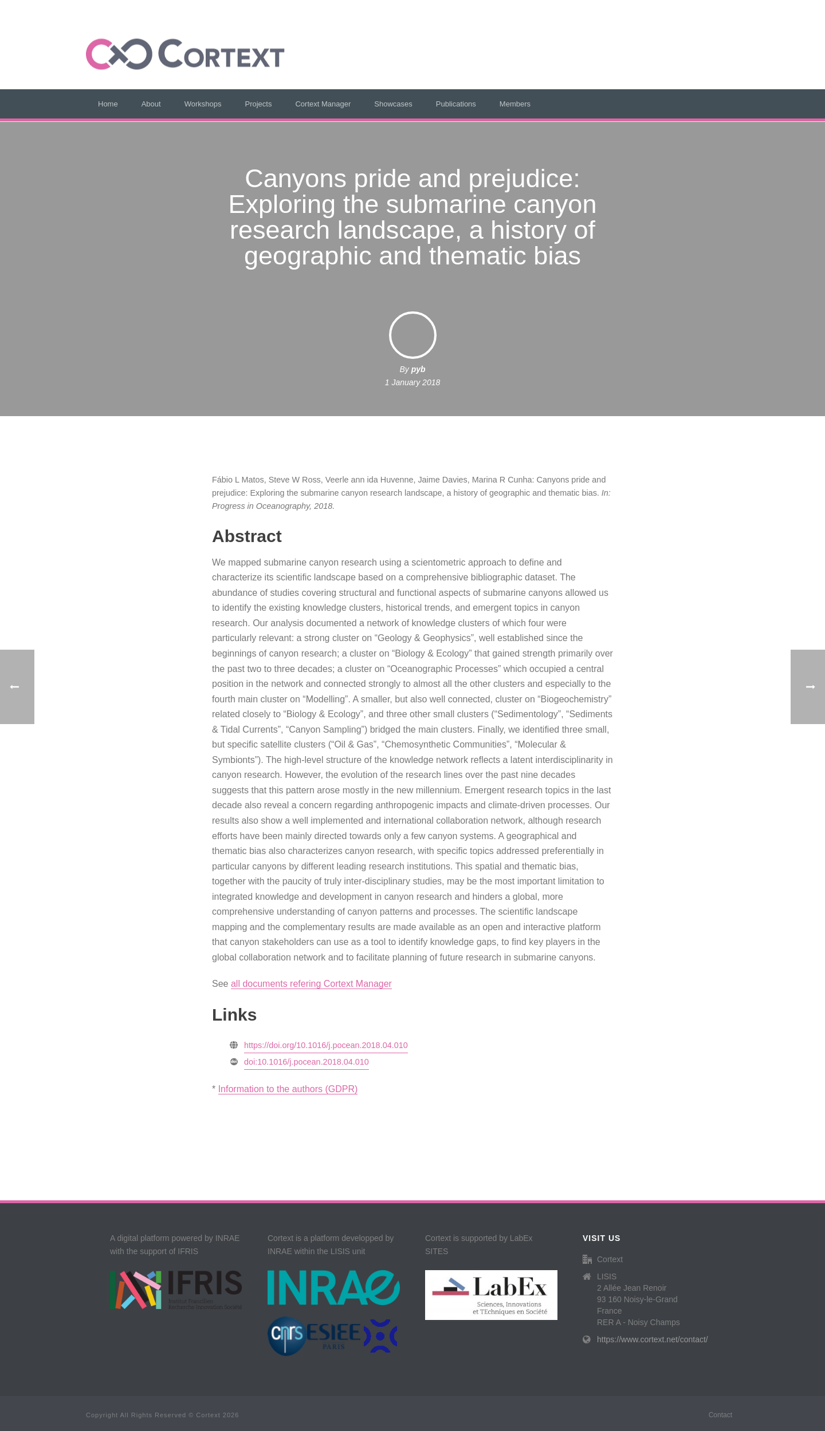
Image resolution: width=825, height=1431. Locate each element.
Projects (258, 104)
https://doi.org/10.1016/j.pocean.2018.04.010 (326, 1045)
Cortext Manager (323, 104)
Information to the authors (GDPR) (288, 1089)
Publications (456, 104)
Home (108, 104)
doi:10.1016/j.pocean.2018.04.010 (306, 1061)
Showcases (393, 104)
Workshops (203, 104)
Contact (720, 1415)
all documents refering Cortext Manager (311, 984)
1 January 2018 (413, 382)
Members (515, 104)
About (151, 104)
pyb (418, 369)
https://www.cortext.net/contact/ (652, 1339)
